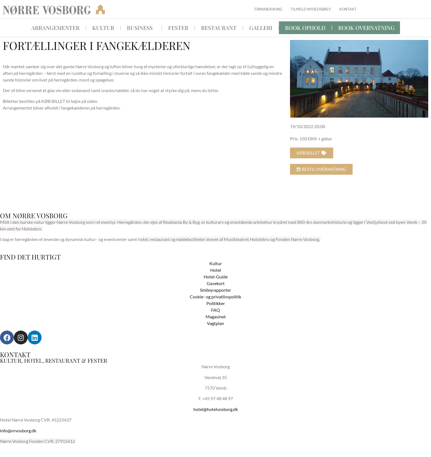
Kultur (103, 27)
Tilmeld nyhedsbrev (311, 9)
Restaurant (219, 27)
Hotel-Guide (216, 276)
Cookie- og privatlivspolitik (215, 296)
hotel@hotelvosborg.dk (215, 409)
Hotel (215, 270)
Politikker (215, 303)
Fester (178, 27)
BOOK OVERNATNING (366, 27)
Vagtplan (215, 323)
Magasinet (216, 316)
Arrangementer (55, 27)
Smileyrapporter (215, 290)
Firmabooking (269, 9)
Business (141, 27)
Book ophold (305, 27)
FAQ (215, 310)
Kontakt (347, 9)
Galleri (260, 27)
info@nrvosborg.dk (18, 430)
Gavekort (216, 283)
